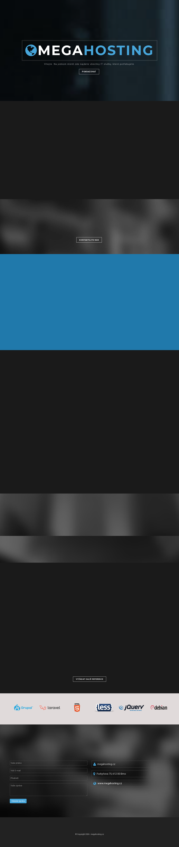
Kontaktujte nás (89, 240)
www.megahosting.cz (110, 783)
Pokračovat (89, 72)
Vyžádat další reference (89, 679)
